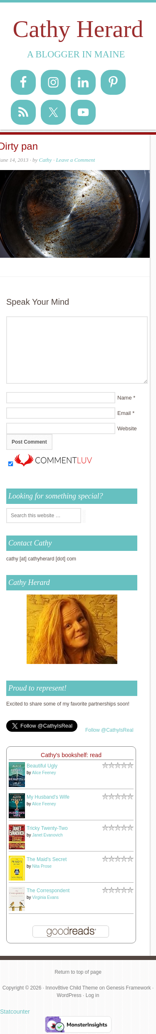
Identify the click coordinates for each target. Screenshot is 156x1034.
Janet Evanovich (47, 835)
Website (127, 428)
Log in (92, 995)
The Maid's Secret (47, 859)
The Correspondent (48, 890)
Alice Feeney (44, 772)
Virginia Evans (45, 897)
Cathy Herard (77, 28)
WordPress (69, 995)
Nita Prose (42, 866)
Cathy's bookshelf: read (71, 755)
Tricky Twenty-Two (47, 828)
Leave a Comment (75, 160)
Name (124, 398)
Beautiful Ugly (42, 766)
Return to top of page (78, 972)
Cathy (45, 160)
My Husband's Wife (48, 797)
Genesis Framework (128, 988)
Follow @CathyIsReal (109, 730)
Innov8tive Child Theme (71, 988)
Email (124, 413)
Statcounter (15, 1011)
